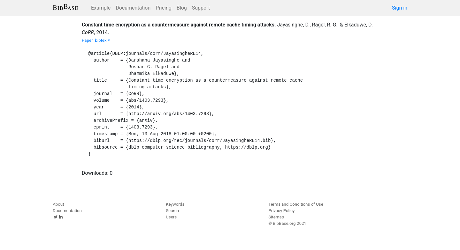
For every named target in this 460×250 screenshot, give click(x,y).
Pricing (164, 8)
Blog (182, 8)
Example (101, 8)
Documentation (133, 8)
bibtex (102, 40)
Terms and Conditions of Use (295, 204)
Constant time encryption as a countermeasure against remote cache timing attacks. (179, 25)
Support (201, 8)
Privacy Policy (281, 210)
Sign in (399, 8)
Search (172, 210)
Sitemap (276, 217)
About (58, 204)
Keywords (175, 204)
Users (171, 217)
